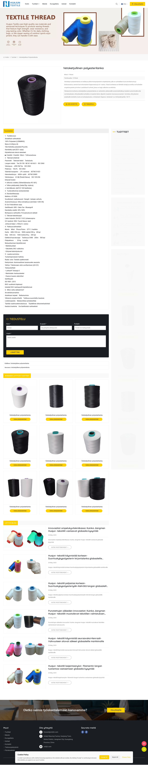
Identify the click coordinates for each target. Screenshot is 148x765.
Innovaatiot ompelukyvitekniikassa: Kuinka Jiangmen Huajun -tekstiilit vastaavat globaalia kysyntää (78, 532)
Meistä (44, 4)
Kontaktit (72, 4)
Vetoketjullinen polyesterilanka (28, 57)
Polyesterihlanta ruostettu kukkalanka (125, 179)
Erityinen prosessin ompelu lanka (124, 188)
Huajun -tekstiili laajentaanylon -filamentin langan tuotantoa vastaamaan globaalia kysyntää (76, 669)
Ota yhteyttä (71, 104)
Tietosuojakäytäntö (10, 749)
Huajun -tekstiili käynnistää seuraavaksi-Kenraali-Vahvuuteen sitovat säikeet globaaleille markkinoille (77, 642)
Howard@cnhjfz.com (51, 734)
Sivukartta (88, 763)
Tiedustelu (89, 104)
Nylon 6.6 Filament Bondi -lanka (124, 159)
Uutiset (64, 4)
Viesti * (8, 335)
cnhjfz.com (47, 749)
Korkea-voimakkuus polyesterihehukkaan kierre (126, 139)
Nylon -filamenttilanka (121, 145)
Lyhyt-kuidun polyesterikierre (123, 170)
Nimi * (8, 326)
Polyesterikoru (118, 174)
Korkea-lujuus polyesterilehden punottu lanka (126, 164)
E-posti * (43, 326)
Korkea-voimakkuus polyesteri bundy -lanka (127, 150)
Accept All (104, 757)
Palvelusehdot (9, 752)
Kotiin (27, 4)
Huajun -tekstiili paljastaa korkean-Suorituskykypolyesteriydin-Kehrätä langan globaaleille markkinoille (72, 587)
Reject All (115, 757)
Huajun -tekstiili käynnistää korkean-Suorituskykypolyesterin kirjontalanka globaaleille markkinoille (76, 559)
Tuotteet (35, 4)
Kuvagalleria (54, 4)
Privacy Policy (126, 757)
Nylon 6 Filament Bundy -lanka (123, 154)
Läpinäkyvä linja (119, 183)
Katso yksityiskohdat (20, 421)
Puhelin (77, 326)
